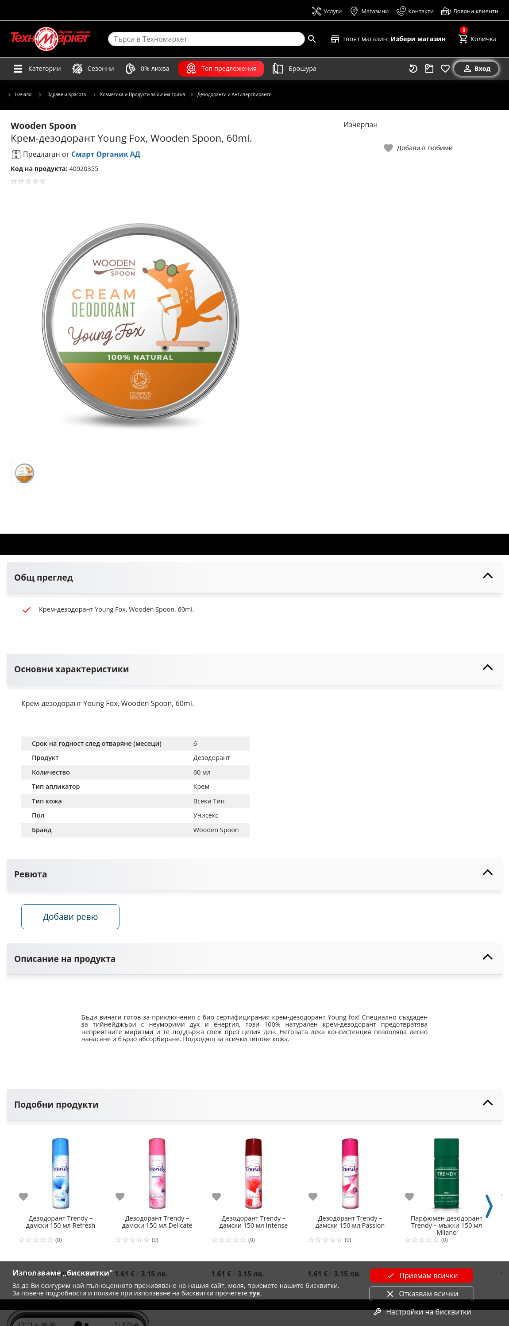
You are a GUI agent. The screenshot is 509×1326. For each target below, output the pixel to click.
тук (254, 1293)
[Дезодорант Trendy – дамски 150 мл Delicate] (157, 1170)
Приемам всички (421, 1275)
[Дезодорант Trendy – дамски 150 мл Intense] (254, 1170)
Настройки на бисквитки (421, 1312)
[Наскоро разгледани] (413, 69)
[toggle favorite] (419, 148)
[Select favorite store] (388, 39)
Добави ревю (70, 917)
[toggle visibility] (254, 577)
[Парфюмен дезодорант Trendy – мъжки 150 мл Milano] (447, 1170)
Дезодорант (211, 757)
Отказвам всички (421, 1293)
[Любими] (445, 69)
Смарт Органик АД (105, 154)
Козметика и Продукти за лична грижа (138, 94)
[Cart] (477, 39)
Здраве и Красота (62, 94)
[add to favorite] (28, 1196)
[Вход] (476, 69)
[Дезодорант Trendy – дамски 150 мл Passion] (350, 1170)
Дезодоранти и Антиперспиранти (230, 94)
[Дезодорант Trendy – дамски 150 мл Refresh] (61, 1170)
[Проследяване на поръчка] (429, 69)
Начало (19, 94)
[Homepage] (50, 39)
